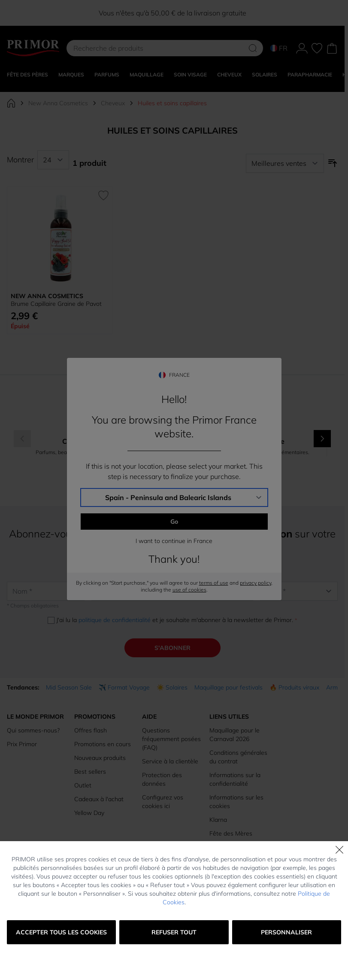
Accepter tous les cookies (61, 932)
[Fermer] (339, 850)
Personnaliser (286, 932)
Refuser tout (174, 932)
